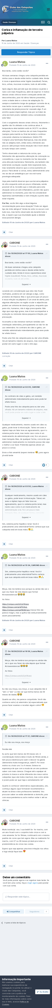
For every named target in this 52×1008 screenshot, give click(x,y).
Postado (22, 65)
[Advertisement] (26, 956)
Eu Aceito (42, 992)
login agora (33, 883)
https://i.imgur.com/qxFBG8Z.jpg (16, 610)
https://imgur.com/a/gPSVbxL (14, 607)
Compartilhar (13, 911)
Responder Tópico (26, 52)
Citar (11, 232)
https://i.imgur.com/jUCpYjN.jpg (15, 604)
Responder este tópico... (17, 896)
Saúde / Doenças (31, 43)
